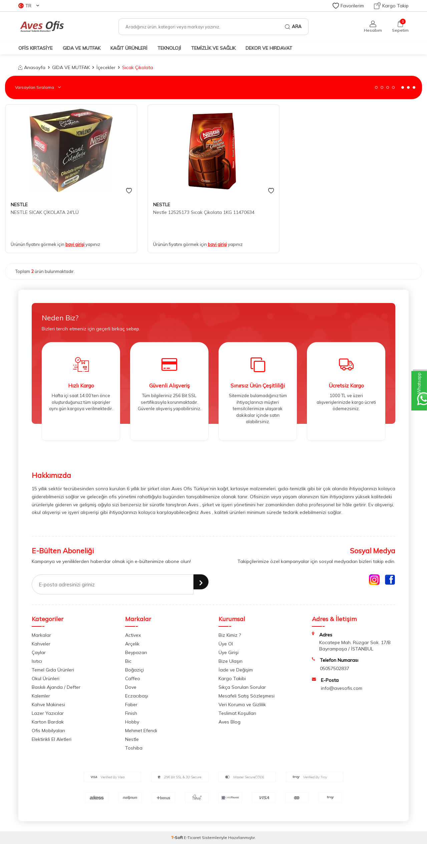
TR (28, 6)
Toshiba (133, 748)
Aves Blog (230, 722)
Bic (128, 661)
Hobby (132, 722)
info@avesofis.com (341, 688)
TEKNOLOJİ (169, 48)
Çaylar (39, 652)
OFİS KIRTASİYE (35, 48)
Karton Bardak (48, 722)
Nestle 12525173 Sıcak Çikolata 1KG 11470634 (204, 212)
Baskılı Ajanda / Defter (56, 687)
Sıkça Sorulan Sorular (242, 687)
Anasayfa (31, 67)
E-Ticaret (192, 837)
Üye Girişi (229, 652)
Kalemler (41, 696)
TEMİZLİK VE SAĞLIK (213, 48)
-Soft (177, 837)
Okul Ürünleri (45, 678)
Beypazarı (136, 652)
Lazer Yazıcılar (48, 713)
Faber (131, 704)
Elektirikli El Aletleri (51, 739)
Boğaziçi (134, 670)
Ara (293, 27)
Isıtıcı (37, 661)
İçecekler (105, 67)
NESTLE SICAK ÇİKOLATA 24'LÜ (45, 212)
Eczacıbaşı (136, 696)
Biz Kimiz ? (230, 635)
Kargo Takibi (232, 678)
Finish (131, 713)
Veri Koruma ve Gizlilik (242, 704)
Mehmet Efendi (141, 731)
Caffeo (132, 678)
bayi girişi (74, 244)
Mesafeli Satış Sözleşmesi (247, 696)
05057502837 (334, 668)
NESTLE (19, 205)
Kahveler (41, 644)
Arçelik (132, 644)
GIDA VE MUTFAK (81, 48)
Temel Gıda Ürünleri (53, 670)
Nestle (132, 739)
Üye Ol (226, 644)
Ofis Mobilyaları (48, 731)
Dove (130, 687)
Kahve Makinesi (48, 704)
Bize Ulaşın (231, 661)
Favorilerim (348, 5)
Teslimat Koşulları (237, 713)
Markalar (41, 635)
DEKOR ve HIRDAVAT (269, 48)
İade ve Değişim (236, 670)
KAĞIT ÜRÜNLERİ (128, 48)
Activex (133, 635)
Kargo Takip (391, 5)
